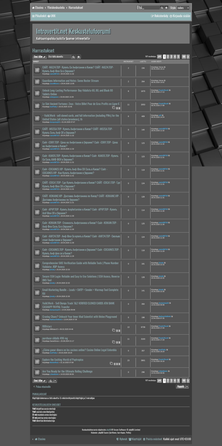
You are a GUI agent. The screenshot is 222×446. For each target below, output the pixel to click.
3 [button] (171, 56)
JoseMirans (54, 83)
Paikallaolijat (39, 394)
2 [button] (168, 56)
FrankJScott (164, 90)
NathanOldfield (56, 319)
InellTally (53, 107)
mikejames (54, 97)
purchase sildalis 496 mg (55, 338)
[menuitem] (51, 15)
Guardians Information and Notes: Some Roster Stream (70, 81)
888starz (47, 326)
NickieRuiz (54, 362)
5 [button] (178, 56)
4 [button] (174, 56)
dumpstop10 (55, 122)
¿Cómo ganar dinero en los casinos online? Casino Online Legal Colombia (79, 350)
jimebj (52, 269)
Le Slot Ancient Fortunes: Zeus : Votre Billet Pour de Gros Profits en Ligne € (80, 104)
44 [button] (184, 56)
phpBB (108, 429)
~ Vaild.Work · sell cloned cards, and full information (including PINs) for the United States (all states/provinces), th (80, 117)
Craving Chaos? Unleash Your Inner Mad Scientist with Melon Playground (79, 317)
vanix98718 (54, 74)
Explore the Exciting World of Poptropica (62, 360)
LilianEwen (54, 374)
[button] (159, 57)
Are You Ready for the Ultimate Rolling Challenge (67, 371)
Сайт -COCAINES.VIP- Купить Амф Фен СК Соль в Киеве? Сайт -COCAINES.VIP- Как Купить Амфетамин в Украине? (74, 171)
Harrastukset (43, 50)
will (160, 115)
